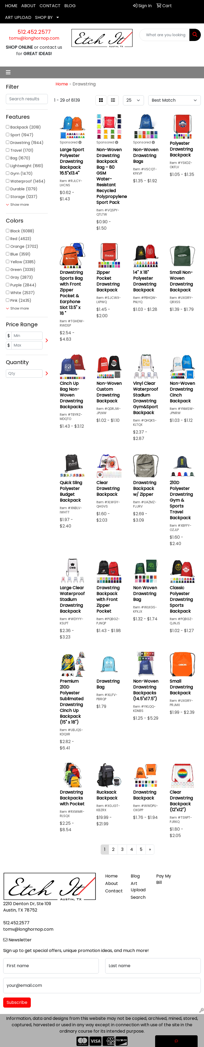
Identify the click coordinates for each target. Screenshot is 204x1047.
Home (111, 876)
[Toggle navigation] (8, 72)
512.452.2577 (34, 32)
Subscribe (17, 1002)
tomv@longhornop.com (34, 38)
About (111, 883)
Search (138, 897)
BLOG (70, 6)
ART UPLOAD (18, 17)
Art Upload (138, 886)
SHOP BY (44, 17)
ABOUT (28, 6)
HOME (11, 6)
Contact (114, 891)
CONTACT (50, 6)
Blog (135, 876)
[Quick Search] (164, 35)
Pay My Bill (163, 879)
